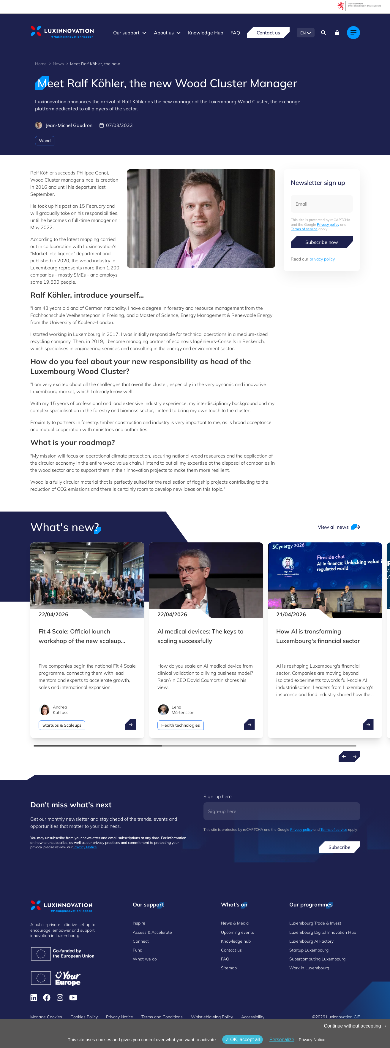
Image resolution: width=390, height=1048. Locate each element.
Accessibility (252, 1017)
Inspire (139, 923)
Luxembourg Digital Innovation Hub (322, 932)
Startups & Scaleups (61, 725)
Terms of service (304, 229)
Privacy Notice (85, 847)
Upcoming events (237, 932)
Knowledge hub (236, 941)
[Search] (323, 32)
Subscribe (339, 847)
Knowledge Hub (205, 33)
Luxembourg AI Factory (311, 941)
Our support (126, 33)
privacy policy (322, 259)
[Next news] (354, 756)
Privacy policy (328, 224)
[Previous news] (344, 756)
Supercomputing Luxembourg (317, 959)
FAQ (235, 33)
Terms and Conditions (162, 1017)
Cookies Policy (84, 1017)
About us (164, 33)
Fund (137, 950)
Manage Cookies (46, 1017)
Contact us (268, 33)
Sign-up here (217, 796)
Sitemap (229, 968)
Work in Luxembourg (309, 968)
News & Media (235, 923)
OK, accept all (242, 1039)
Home (41, 63)
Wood (44, 140)
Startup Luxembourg (309, 950)
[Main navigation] (353, 32)
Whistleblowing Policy (212, 1017)
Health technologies (180, 725)
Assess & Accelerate (152, 932)
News (58, 63)
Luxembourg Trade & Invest (315, 923)
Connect (141, 941)
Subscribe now (321, 242)
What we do (145, 959)
